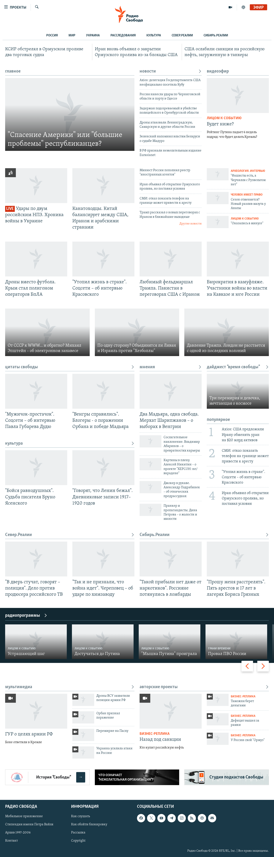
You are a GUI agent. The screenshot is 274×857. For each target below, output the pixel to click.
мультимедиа (69, 687)
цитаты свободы (69, 367)
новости (171, 71)
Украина (93, 35)
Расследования (123, 35)
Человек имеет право (246, 194)
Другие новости (190, 223)
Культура (153, 35)
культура (69, 443)
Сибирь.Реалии (216, 35)
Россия (52, 35)
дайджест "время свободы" (238, 367)
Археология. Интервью (248, 171)
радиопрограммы (26, 615)
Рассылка (78, 833)
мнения (171, 367)
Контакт (11, 841)
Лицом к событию (224, 118)
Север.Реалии (182, 35)
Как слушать (80, 816)
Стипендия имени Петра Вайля (29, 824)
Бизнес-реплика (155, 734)
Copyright (78, 841)
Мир (71, 35)
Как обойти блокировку (89, 824)
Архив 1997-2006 (18, 833)
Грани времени (219, 648)
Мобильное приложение (24, 816)
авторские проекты (204, 687)
